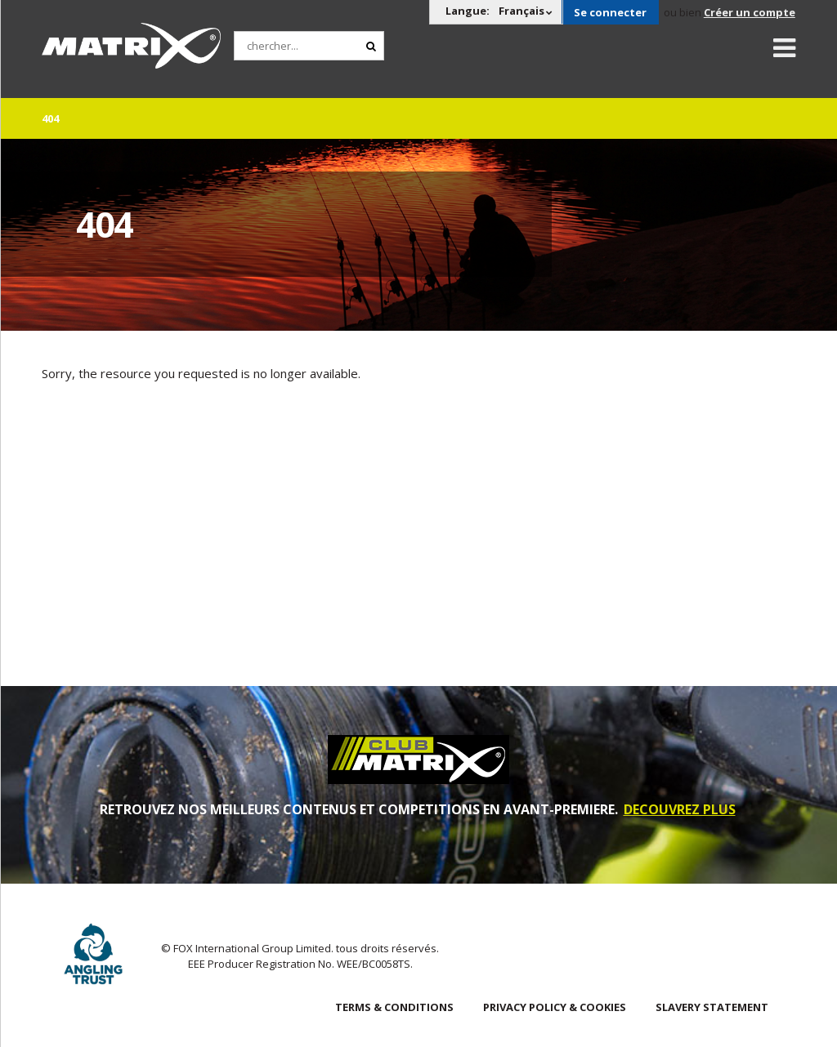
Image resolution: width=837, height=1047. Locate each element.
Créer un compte (749, 12)
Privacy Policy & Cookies (554, 1007)
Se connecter (610, 12)
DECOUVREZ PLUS (680, 809)
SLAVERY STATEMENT (712, 1007)
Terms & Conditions (394, 1007)
